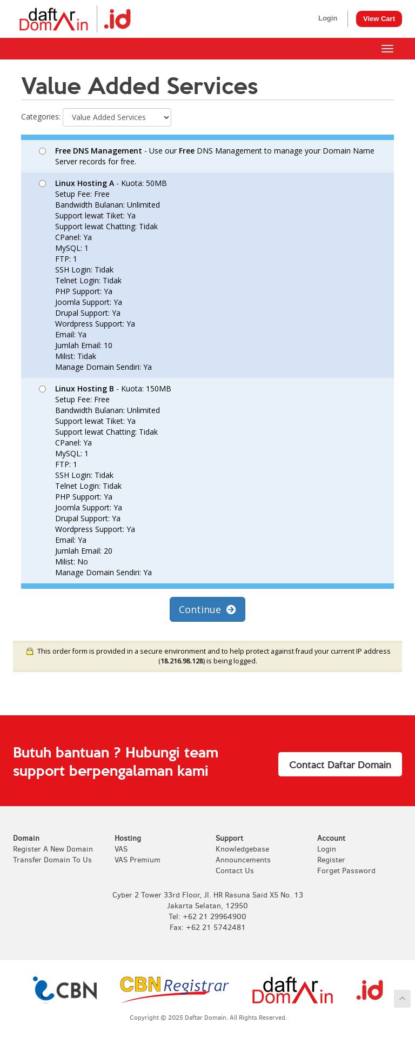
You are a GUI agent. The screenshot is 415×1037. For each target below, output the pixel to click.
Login (327, 18)
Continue (207, 609)
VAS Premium (137, 860)
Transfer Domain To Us (52, 860)
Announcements (243, 860)
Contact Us (235, 871)
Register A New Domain (53, 849)
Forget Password (346, 871)
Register (331, 860)
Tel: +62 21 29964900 (207, 917)
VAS (121, 849)
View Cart (379, 19)
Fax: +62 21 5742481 (208, 927)
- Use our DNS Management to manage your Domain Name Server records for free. (206, 156)
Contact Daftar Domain (340, 764)
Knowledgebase (242, 849)
